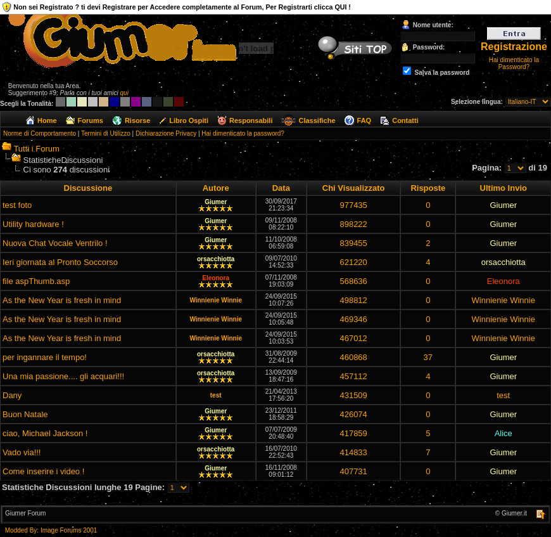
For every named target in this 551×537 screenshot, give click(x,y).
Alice (503, 433)
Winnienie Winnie (215, 300)
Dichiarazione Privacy (166, 133)
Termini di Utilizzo (105, 133)
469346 (353, 319)
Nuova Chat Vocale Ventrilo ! (55, 243)
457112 (353, 376)
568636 (353, 281)
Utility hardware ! (33, 224)
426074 (353, 414)
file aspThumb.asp (36, 281)
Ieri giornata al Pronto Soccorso (60, 262)
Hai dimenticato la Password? (514, 63)
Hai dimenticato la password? (242, 133)
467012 (353, 338)
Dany (12, 395)
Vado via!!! (22, 452)
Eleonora (215, 278)
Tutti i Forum (36, 148)
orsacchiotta (215, 259)
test (216, 395)
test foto (17, 205)
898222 (353, 224)
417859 (353, 433)
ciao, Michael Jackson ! (45, 433)
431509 (353, 395)
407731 (353, 471)
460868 (353, 357)
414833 (353, 452)
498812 (353, 300)
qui (124, 92)
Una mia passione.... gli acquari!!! (63, 376)
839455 (353, 243)
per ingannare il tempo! (45, 357)
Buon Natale (25, 414)
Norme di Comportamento (39, 133)
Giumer (216, 201)
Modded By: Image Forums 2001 (51, 530)
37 (428, 357)
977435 (353, 205)
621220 (353, 262)
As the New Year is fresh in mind (62, 300)
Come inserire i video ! (43, 471)
